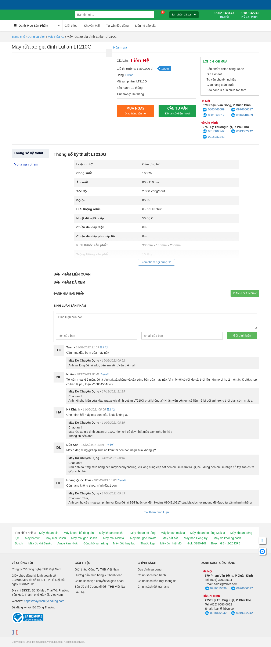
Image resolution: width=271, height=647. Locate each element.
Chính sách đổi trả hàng (153, 586)
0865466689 (213, 110)
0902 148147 (224, 14)
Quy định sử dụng (150, 569)
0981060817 (213, 115)
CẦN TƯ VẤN (177, 111)
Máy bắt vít (32, 538)
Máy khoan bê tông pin (79, 532)
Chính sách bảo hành (152, 575)
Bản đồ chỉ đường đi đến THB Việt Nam (101, 586)
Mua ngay (135, 111)
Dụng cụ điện (37, 36)
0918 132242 (249, 14)
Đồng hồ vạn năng (95, 543)
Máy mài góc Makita (143, 538)
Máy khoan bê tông (143, 532)
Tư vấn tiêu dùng (117, 25)
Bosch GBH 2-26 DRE (226, 543)
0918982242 (213, 137)
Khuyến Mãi (92, 25)
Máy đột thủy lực (124, 543)
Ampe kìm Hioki (67, 543)
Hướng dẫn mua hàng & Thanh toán (98, 575)
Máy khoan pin (48, 532)
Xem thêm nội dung (154, 262)
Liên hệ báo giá (145, 25)
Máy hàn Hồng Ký (196, 538)
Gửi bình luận (242, 335)
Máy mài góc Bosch (84, 538)
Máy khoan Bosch (111, 532)
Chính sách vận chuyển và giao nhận (99, 581)
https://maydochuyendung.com (44, 601)
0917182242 (213, 131)
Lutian (129, 75)
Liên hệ (79, 592)
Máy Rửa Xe (56, 36)
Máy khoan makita (173, 532)
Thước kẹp (148, 543)
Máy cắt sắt (170, 538)
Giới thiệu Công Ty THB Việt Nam (97, 569)
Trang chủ (18, 36)
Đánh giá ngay (245, 293)
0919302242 (242, 131)
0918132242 (216, 613)
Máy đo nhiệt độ (170, 543)
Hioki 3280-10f (196, 543)
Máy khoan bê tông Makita (207, 532)
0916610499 (242, 115)
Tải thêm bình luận (156, 512)
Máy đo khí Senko (40, 543)
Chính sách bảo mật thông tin (157, 581)
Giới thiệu (71, 25)
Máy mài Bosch (56, 538)
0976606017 (242, 110)
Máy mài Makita (113, 538)
